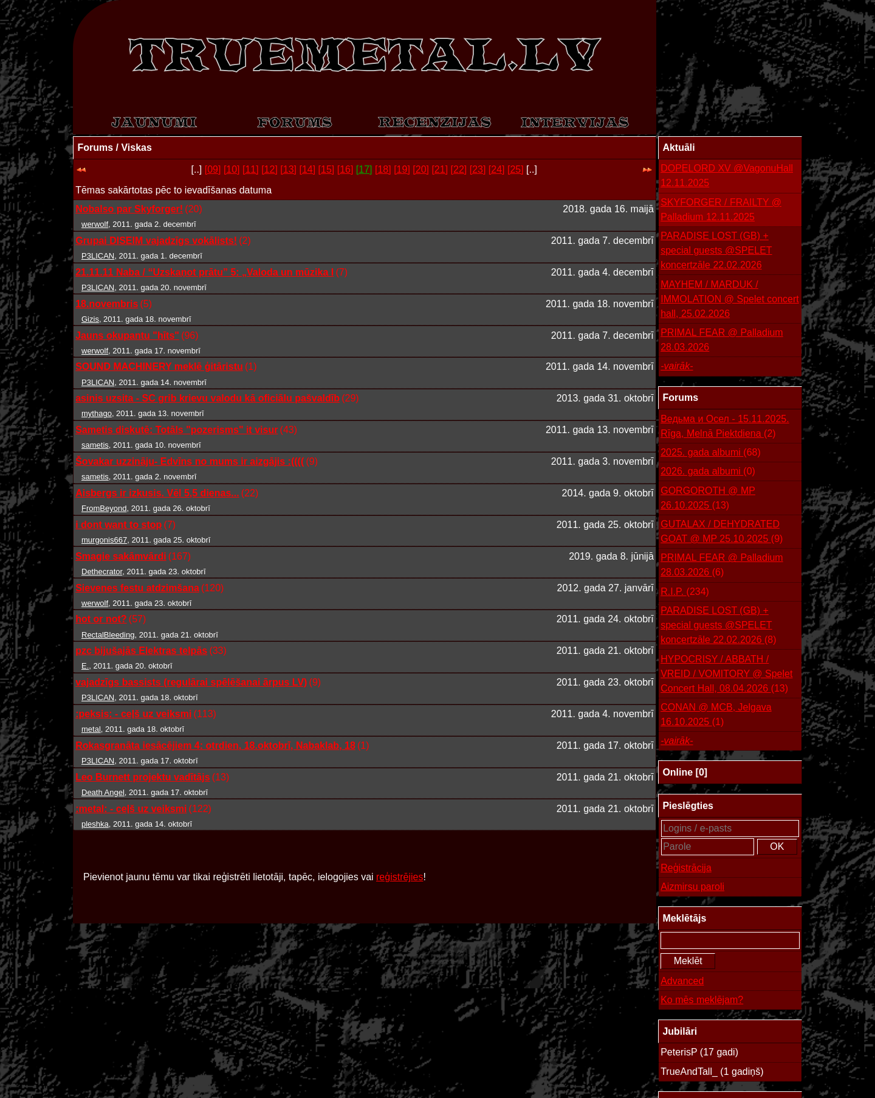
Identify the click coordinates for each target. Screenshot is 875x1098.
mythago (96, 413)
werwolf (94, 224)
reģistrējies (399, 877)
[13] (288, 169)
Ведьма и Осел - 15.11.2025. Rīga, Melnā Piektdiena (725, 427)
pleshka (95, 824)
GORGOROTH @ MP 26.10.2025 (708, 499)
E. (85, 665)
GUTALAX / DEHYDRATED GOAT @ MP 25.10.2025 (722, 532)
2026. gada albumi (708, 471)
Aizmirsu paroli (692, 886)
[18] (383, 169)
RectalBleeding (107, 634)
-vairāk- (677, 366)
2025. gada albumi (711, 452)
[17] (364, 169)
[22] (459, 169)
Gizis (90, 319)
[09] (213, 169)
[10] (232, 169)
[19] (402, 169)
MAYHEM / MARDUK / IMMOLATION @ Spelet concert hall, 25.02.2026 (730, 299)
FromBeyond (103, 508)
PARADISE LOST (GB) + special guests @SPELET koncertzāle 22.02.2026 (716, 250)
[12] (269, 169)
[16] (345, 169)
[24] (497, 169)
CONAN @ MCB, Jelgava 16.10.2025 (716, 715)
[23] (478, 169)
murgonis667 (104, 539)
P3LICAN (97, 255)
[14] (307, 169)
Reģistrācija (686, 868)
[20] (421, 169)
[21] (439, 169)
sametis (95, 445)
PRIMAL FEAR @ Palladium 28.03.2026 (722, 339)
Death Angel (103, 792)
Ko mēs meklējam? (702, 1000)
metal (91, 729)
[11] (250, 169)
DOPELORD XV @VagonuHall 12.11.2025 (727, 175)
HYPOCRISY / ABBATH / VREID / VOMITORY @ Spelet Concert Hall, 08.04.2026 (726, 675)
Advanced (682, 981)
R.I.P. (685, 592)
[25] (515, 169)
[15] (326, 169)
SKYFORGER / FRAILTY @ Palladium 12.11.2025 (721, 209)
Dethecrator (101, 571)
